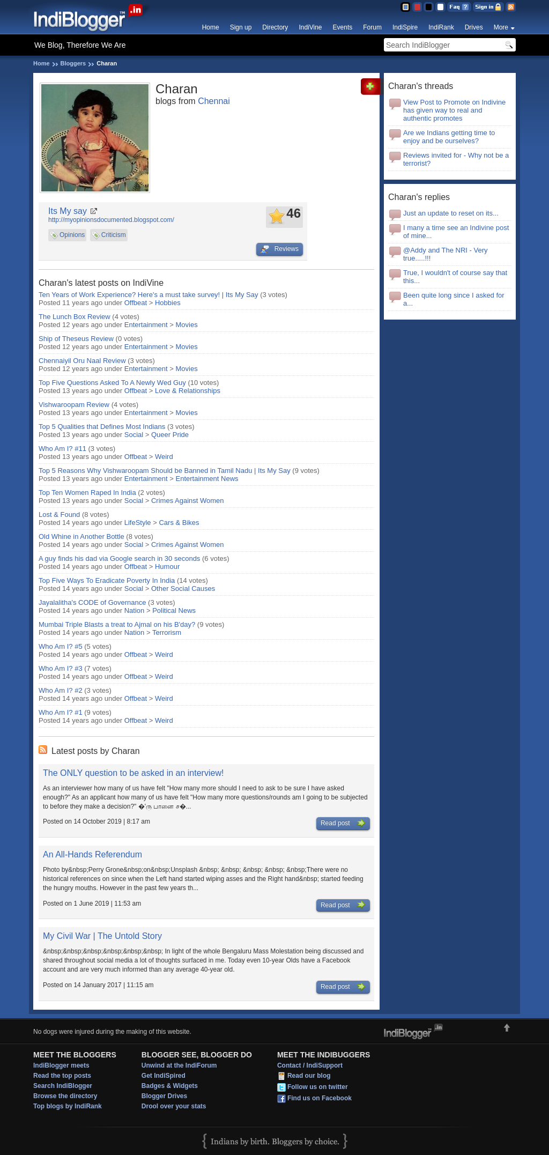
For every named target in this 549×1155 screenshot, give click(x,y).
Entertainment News (207, 479)
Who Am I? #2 (61, 690)
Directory (275, 27)
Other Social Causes (183, 588)
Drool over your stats (174, 1106)
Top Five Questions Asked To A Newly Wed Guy (112, 383)
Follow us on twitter (317, 1087)
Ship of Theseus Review (76, 339)
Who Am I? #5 (61, 646)
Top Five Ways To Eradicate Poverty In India (107, 580)
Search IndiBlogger (62, 1086)
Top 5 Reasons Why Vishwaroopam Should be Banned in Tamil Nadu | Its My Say (165, 471)
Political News (174, 610)
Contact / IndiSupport (310, 1065)
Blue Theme (405, 7)
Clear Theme (440, 7)
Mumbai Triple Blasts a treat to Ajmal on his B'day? (117, 624)
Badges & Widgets (170, 1086)
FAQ (459, 7)
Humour (167, 566)
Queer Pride (170, 435)
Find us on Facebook (319, 1098)
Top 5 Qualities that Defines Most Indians (102, 427)
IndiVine (310, 27)
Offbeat (135, 303)
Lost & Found (59, 514)
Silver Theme (429, 7)
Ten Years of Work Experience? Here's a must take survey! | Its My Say (148, 295)
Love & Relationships (187, 391)
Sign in (488, 7)
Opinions (72, 235)
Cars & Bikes (179, 523)
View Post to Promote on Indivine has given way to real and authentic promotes (454, 110)
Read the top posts (62, 1075)
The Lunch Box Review (74, 317)
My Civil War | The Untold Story (102, 936)
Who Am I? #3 (61, 668)
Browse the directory (65, 1096)
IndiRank (441, 27)
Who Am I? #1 (61, 712)
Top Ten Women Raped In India (87, 492)
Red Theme (417, 7)
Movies (187, 325)
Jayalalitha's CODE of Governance (92, 602)
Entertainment (146, 325)
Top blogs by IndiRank (67, 1106)
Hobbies (168, 303)
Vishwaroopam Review (74, 405)
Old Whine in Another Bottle (81, 536)
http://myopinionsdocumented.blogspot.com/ (111, 220)
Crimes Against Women (187, 501)
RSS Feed (511, 7)
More (501, 27)
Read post (343, 823)
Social (133, 435)
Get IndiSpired (164, 1075)
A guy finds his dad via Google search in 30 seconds (119, 558)
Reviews (280, 249)
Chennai (214, 101)
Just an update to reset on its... (451, 213)
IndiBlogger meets (61, 1065)
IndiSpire (405, 27)
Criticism (113, 235)
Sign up (241, 27)
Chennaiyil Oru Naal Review (82, 361)
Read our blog (309, 1076)
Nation (134, 610)
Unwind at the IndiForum (179, 1065)
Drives (474, 27)
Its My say (67, 211)
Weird (164, 457)
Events (343, 27)
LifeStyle (137, 523)
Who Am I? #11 (62, 449)
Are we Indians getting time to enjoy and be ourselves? (449, 137)
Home (210, 27)
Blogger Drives (164, 1096)
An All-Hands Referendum (92, 854)
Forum (372, 27)
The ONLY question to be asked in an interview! (133, 773)
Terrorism (166, 632)
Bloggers (73, 63)
